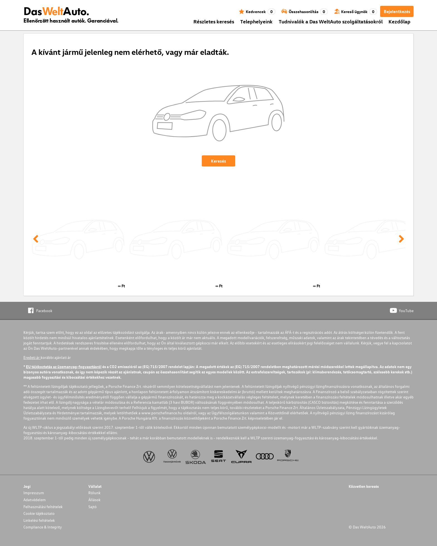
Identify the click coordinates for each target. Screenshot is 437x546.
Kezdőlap (400, 21)
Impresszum (33, 492)
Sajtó (92, 506)
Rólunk (94, 492)
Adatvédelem (34, 499)
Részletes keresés (213, 21)
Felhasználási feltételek (43, 506)
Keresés (218, 161)
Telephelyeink (256, 21)
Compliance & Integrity (42, 527)
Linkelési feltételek (39, 520)
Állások (94, 499)
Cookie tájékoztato (39, 513)
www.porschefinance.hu (161, 412)
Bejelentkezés (397, 11)
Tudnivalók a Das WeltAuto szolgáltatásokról (331, 21)
